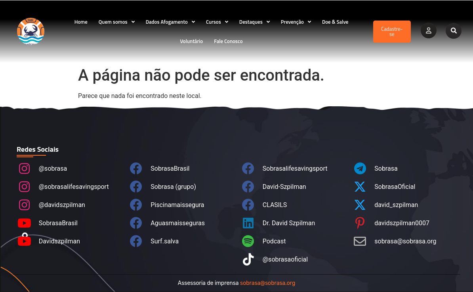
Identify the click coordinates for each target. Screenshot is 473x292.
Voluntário (191, 41)
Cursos (217, 21)
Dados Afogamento (170, 21)
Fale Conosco (228, 41)
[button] (454, 31)
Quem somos (117, 21)
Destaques (254, 21)
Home (81, 22)
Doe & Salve (335, 22)
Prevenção (296, 21)
